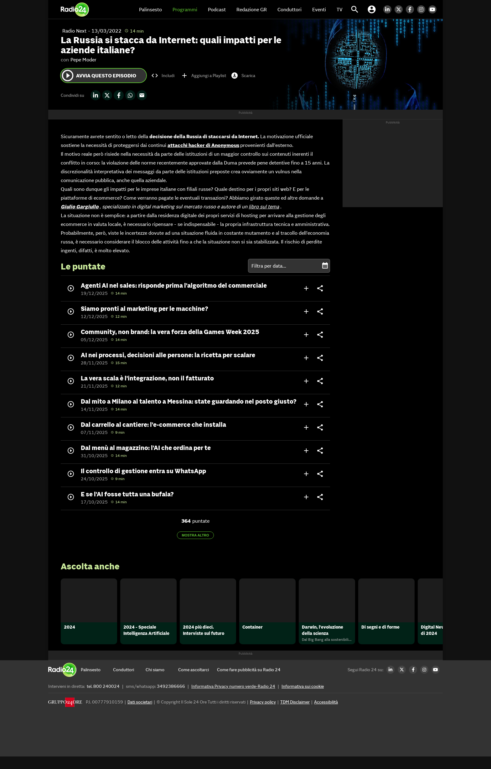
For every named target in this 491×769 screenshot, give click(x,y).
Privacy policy (263, 714)
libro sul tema (264, 206)
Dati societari (139, 714)
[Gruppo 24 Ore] (65, 716)
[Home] (75, 9)
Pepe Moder (83, 59)
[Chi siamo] (162, 682)
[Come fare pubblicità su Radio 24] (249, 682)
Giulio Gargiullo (80, 206)
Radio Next (74, 31)
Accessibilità (326, 714)
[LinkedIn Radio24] (389, 9)
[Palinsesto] (97, 682)
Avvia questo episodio (98, 75)
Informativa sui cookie (303, 699)
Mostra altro (195, 535)
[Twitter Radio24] (400, 9)
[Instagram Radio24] (422, 9)
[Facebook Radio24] (411, 9)
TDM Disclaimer (295, 714)
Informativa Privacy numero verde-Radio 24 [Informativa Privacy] (233, 699)
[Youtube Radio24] (434, 9)
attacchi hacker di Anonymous (203, 145)
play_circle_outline (68, 75)
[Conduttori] (129, 682)
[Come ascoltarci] (194, 682)
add (306, 288)
